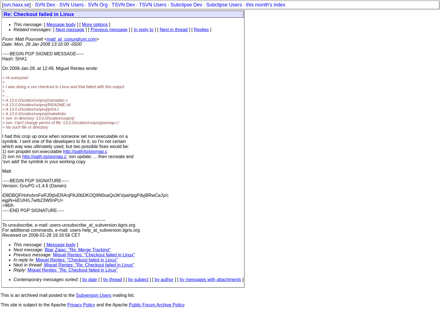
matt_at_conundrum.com (72, 39)
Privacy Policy (81, 304)
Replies (201, 29)
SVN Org (97, 5)
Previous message (109, 29)
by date (89, 279)
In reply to (143, 29)
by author (164, 279)
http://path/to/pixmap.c (85, 151)
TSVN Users (152, 5)
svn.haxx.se (16, 5)
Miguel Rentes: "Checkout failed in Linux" (94, 254)
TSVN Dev (123, 5)
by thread (112, 279)
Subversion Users (93, 295)
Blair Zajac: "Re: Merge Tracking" (78, 249)
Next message (70, 29)
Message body (60, 24)
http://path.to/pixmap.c (44, 156)
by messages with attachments (210, 279)
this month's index (265, 5)
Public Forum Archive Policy (156, 304)
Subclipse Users (224, 5)
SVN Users (71, 5)
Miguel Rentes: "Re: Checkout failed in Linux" (89, 265)
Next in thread (174, 29)
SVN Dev (45, 5)
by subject (138, 279)
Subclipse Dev (186, 5)
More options (95, 24)
